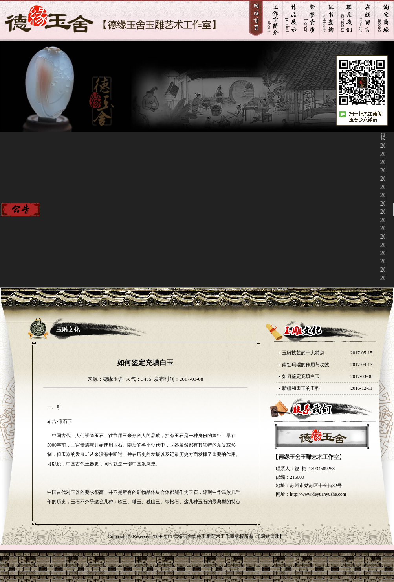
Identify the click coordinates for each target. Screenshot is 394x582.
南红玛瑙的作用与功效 (305, 364)
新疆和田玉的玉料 (301, 388)
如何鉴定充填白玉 (301, 376)
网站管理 (269, 536)
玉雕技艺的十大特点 (303, 353)
